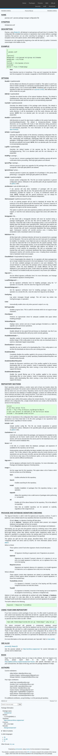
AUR (44, 6)
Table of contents (8, 731)
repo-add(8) (52, 629)
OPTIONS (5, 78)
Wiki (46, 3)
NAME (3, 15)
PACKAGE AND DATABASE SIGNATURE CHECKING (21, 513)
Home (24, 3)
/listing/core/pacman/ (10, 728)
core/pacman (8, 713)
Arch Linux (10, 3)
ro (4, 741)
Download (52, 6)
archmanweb (18, 749)
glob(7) (14, 183)
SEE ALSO (5, 643)
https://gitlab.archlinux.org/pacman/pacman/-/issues (20, 661)
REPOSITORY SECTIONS (11, 384)
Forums (40, 3)
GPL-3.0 (29, 752)
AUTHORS (5, 668)
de (4, 737)
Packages (32, 3)
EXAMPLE (5, 46)
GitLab (53, 3)
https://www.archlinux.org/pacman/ (14, 720)
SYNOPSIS (5, 22)
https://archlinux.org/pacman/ (31, 649)
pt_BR (6, 739)
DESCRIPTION (7, 29)
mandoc (28, 749)
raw (13, 744)
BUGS (3, 655)
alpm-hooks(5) (14, 129)
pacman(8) (8, 646)
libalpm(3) (17, 32)
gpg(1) (7, 542)
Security (37, 6)
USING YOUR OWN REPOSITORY (14, 610)
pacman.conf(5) (39, 89)
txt (10, 744)
